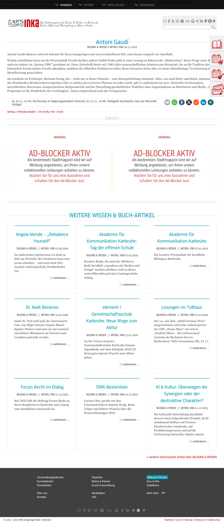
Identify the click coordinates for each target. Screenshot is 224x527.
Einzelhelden (44, 485)
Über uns (42, 493)
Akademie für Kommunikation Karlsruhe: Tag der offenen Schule (112, 240)
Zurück (112, 118)
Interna (89, 4)
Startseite (168, 519)
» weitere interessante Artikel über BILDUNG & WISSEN (182, 457)
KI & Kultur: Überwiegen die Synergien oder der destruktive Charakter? (181, 393)
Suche (179, 519)
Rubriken (66, 4)
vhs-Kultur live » (47, 111)
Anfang (11, 111)
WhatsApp (174, 102)
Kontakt (41, 496)
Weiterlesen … (61, 277)
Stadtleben (153, 485)
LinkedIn (203, 102)
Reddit (196, 102)
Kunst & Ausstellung (103, 485)
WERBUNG (60, 137)
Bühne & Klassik (101, 481)
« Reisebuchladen (26, 111)
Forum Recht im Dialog (42, 386)
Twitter (189, 102)
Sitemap (188, 519)
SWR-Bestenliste (112, 386)
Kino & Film (153, 481)
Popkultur (97, 477)
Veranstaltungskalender (50, 477)
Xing (211, 102)
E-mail (167, 102)
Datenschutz (214, 519)
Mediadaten (98, 493)
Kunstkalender (45, 481)
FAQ (94, 496)
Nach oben (153, 493)
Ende (60, 111)
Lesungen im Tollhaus (181, 307)
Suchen (214, 27)
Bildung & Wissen (27, 248)
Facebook (182, 102)
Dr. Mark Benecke (42, 307)
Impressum (200, 519)
